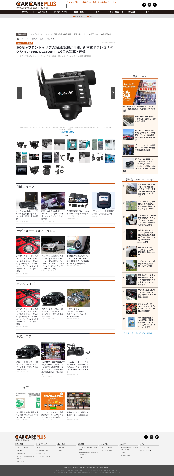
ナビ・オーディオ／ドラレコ (36, 230)
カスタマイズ (26, 283)
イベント (149, 12)
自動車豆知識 (106, 34)
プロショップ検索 (106, 450)
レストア (95, 12)
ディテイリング (61, 12)
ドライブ (23, 387)
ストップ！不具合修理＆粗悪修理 (58, 34)
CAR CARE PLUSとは (71, 467)
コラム (81, 457)
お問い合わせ (104, 467)
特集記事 (132, 12)
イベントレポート (147, 450)
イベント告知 (145, 448)
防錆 (91, 16)
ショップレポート (35, 34)
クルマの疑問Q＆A (91, 34)
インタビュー (125, 455)
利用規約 (82, 467)
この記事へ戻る (66, 134)
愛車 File (77, 34)
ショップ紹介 (113, 12)
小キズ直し (79, 16)
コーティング (41, 453)
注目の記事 (42, 12)
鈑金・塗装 (78, 12)
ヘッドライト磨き (43, 450)
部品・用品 (24, 336)
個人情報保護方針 (92, 467)
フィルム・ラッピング (44, 456)
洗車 (38, 448)
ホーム (25, 12)
